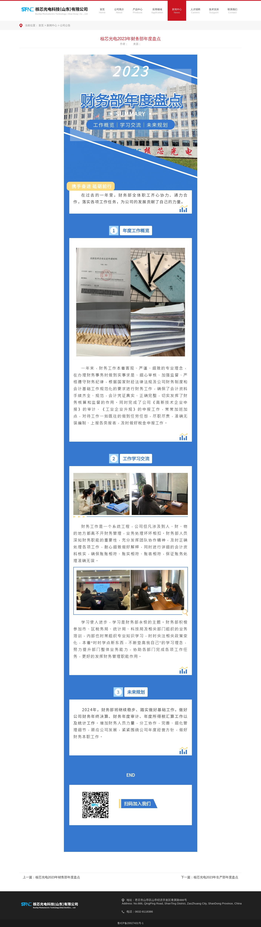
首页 (102, 11)
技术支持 (214, 11)
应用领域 (157, 11)
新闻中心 (177, 11)
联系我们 (232, 11)
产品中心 (137, 11)
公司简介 (119, 11)
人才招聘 (195, 11)
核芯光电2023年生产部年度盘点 (216, 877)
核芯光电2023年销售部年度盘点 (57, 877)
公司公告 (65, 25)
